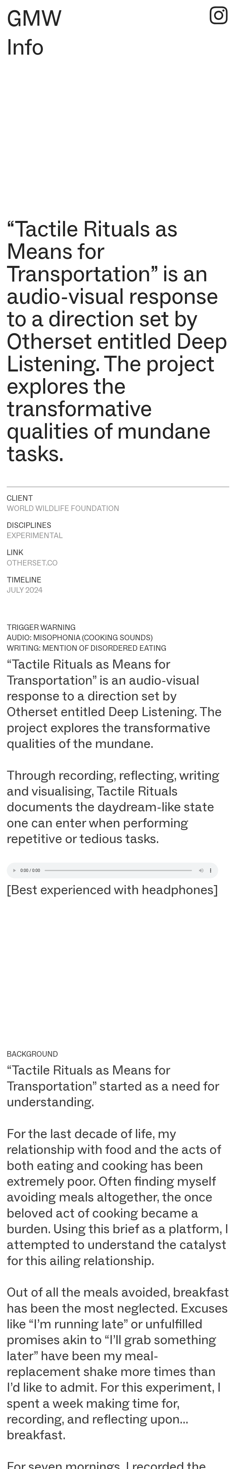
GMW (34, 18)
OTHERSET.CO (32, 563)
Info (25, 47)
